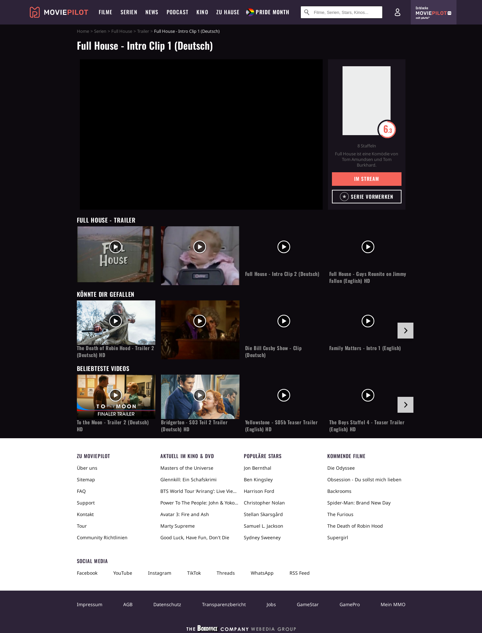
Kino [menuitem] (202, 12)
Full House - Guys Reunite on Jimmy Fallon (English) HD (367, 277)
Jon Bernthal (257, 468)
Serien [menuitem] (129, 12)
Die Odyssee (341, 468)
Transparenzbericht (224, 604)
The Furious (340, 514)
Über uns (87, 468)
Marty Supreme (177, 526)
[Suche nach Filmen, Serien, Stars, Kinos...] (341, 12)
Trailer (143, 31)
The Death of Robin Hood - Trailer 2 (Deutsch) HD (115, 351)
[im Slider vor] (405, 331)
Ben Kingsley (258, 479)
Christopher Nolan (264, 503)
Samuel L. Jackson (263, 526)
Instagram (159, 573)
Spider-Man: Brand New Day (359, 503)
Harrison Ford (259, 491)
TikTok (194, 573)
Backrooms (339, 491)
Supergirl (337, 537)
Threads (226, 573)
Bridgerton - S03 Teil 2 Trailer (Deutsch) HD (194, 426)
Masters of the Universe (186, 468)
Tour (82, 526)
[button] (367, 196)
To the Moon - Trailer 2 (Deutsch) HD (113, 426)
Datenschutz (167, 604)
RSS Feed (300, 573)
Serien (100, 31)
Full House (121, 31)
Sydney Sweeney (262, 537)
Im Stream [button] (366, 178)
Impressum (89, 604)
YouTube (122, 573)
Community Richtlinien (102, 537)
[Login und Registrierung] (397, 12)
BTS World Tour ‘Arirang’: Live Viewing (199, 491)
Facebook (87, 573)
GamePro (350, 604)
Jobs (271, 604)
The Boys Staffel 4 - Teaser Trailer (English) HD (367, 426)
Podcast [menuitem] (177, 12)
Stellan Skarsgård (263, 514)
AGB (128, 604)
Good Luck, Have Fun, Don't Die (194, 537)
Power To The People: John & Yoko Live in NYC (199, 503)
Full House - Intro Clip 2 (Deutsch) (282, 273)
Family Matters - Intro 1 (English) (365, 347)
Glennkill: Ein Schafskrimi (188, 479)
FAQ (81, 491)
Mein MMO (393, 604)
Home (83, 31)
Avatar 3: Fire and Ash (184, 514)
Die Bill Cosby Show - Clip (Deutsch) (273, 351)
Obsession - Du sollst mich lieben (364, 479)
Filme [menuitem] (106, 12)
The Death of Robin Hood (355, 526)
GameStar (308, 604)
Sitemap (86, 479)
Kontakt (85, 514)
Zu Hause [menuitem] (228, 12)
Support (86, 503)
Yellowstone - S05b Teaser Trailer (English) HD (281, 426)
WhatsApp (262, 573)
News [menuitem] (152, 12)
